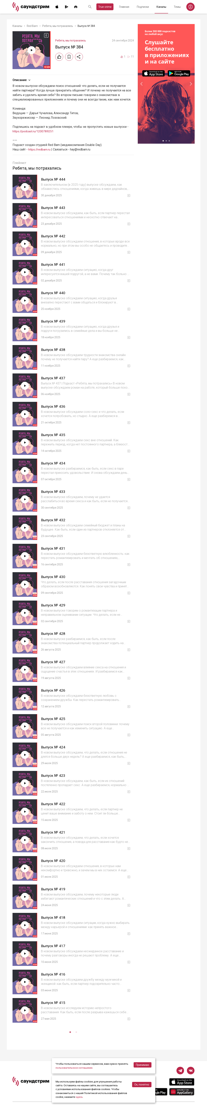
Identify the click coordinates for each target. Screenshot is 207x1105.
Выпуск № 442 (54, 236)
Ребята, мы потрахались (57, 25)
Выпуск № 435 (54, 434)
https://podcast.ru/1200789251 (33, 131)
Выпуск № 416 (54, 974)
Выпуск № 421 (54, 832)
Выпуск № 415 (54, 1002)
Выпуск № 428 (54, 633)
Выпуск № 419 (54, 889)
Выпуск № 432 (54, 520)
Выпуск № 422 (54, 804)
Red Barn (32, 25)
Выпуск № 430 (54, 576)
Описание (22, 80)
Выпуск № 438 (54, 349)
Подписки (143, 6)
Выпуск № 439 (54, 321)
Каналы (161, 6)
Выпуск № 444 (54, 179)
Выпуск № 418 (54, 917)
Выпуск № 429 (54, 605)
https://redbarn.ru (39, 149)
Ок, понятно (141, 1084)
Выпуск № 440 (54, 293)
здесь (79, 1097)
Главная (124, 6)
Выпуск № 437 (54, 378)
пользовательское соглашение (74, 1067)
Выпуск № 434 (54, 463)
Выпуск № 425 (54, 718)
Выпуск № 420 (54, 860)
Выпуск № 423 (54, 775)
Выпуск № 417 (54, 946)
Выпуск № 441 (54, 264)
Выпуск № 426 (54, 690)
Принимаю (142, 1065)
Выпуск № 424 (54, 747)
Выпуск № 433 (54, 491)
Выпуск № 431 (54, 548)
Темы (177, 6)
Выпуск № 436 (54, 406)
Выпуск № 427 (54, 662)
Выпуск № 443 (54, 207)
